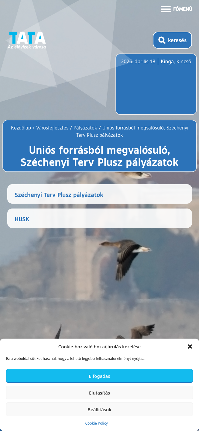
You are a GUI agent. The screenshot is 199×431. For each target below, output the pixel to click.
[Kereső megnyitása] (172, 40)
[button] (190, 346)
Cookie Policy (96, 423)
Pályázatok (85, 128)
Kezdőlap (22, 128)
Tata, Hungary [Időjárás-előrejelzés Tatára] (155, 88)
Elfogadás (99, 376)
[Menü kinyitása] (176, 8)
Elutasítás (99, 393)
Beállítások (99, 409)
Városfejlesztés (52, 128)
